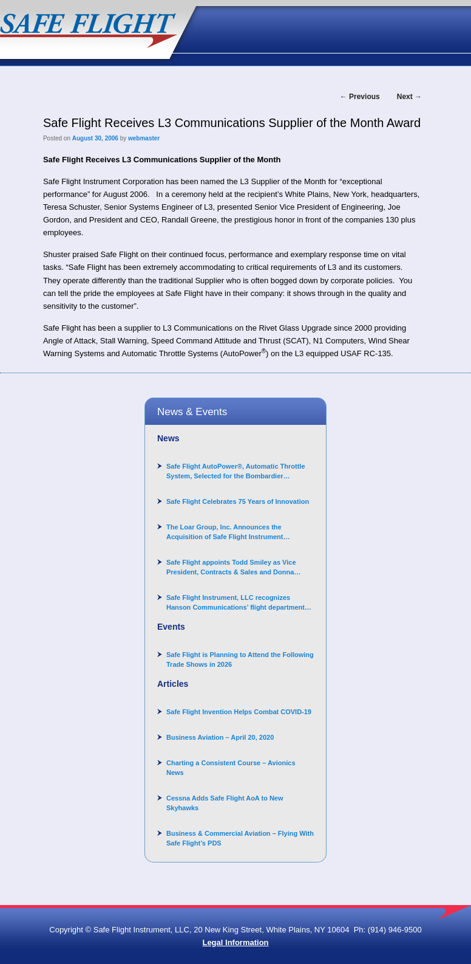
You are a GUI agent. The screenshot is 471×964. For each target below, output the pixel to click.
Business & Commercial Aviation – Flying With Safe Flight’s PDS (240, 838)
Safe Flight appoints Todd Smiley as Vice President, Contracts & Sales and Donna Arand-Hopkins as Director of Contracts (231, 568)
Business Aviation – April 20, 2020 (220, 737)
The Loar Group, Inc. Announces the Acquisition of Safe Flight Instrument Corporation (224, 532)
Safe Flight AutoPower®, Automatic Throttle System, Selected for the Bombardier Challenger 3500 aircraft (235, 472)
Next (409, 96)
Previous (360, 96)
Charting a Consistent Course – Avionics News (231, 767)
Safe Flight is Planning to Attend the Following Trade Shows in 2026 (240, 659)
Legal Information (235, 942)
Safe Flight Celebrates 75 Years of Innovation (237, 501)
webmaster (144, 138)
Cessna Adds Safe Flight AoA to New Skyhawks (224, 802)
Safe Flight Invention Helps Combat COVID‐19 (238, 711)
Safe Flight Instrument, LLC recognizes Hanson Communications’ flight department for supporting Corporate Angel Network (235, 603)
